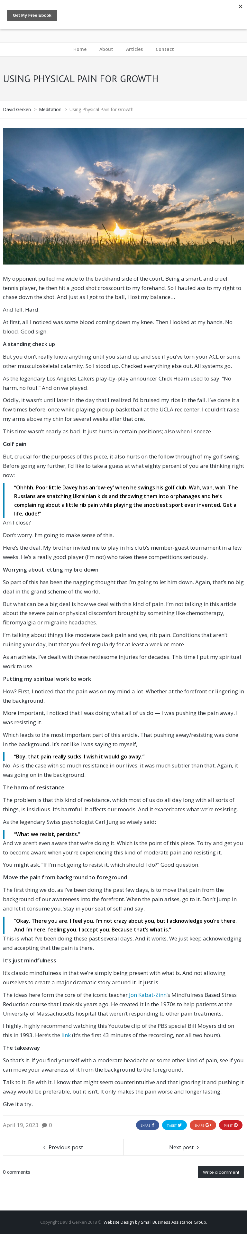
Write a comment (221, 1172)
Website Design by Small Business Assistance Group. (155, 1222)
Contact (165, 49)
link (66, 1035)
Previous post (66, 1147)
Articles (134, 49)
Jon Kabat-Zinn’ (148, 994)
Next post (181, 1147)
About (106, 49)
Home (80, 49)
